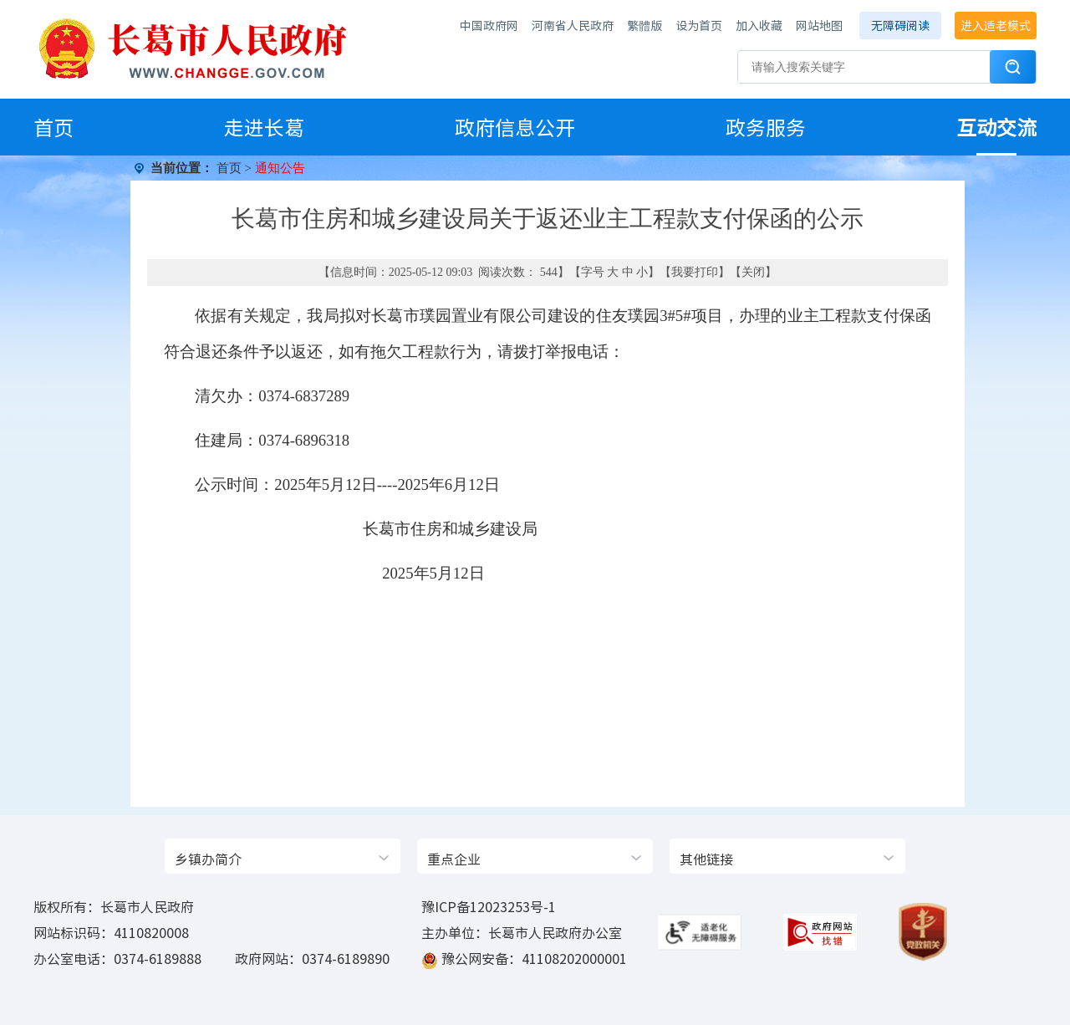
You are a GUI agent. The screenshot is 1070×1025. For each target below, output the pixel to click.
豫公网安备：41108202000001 (534, 958)
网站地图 (819, 25)
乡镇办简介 (208, 859)
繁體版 (644, 25)
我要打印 (694, 272)
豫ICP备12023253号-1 (488, 906)
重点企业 (454, 859)
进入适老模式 (995, 25)
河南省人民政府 (573, 25)
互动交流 (996, 127)
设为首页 (698, 25)
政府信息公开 (515, 127)
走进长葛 (264, 127)
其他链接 (706, 859)
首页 (53, 127)
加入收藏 (759, 25)
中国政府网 (489, 25)
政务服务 (766, 127)
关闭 (753, 272)
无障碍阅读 (900, 25)
